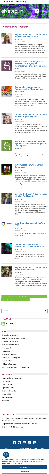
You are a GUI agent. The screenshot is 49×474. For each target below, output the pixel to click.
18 (19, 299)
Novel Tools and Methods (10, 345)
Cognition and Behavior (9, 341)
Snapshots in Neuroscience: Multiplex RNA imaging (19, 424)
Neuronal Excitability (8, 354)
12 (40, 296)
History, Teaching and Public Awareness (15, 367)
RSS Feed (7, 323)
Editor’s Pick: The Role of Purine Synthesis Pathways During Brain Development (30, 143)
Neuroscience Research (9, 335)
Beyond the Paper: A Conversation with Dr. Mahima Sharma (31, 35)
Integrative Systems (8, 361)
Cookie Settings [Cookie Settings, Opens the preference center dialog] (24, 471)
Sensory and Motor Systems (11, 357)
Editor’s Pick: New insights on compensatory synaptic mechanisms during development (30, 63)
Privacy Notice (39, 449)
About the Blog (9, 449)
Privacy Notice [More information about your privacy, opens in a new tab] (17, 463)
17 (15, 299)
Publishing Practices (8, 364)
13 (45, 296)
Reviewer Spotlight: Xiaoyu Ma (12, 427)
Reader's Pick (6, 394)
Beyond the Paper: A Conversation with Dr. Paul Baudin (31, 195)
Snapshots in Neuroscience (11, 378)
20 (27, 299)
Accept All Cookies (24, 467)
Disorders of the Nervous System (13, 338)
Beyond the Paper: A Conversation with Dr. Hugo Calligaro (31, 115)
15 (7, 299)
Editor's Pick (5, 381)
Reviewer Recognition (9, 391)
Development (6, 348)
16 (11, 299)
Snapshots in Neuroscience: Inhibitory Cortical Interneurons (29, 245)
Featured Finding (7, 397)
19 (23, 299)
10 (32, 296)
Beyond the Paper (7, 388)
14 (3, 299)
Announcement (6, 384)
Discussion (5, 400)
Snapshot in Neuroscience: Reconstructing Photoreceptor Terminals (29, 89)
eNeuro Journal (8, 2)
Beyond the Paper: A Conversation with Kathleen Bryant (31, 268)
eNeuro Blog (21, 2)
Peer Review (5, 351)
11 (37, 296)
